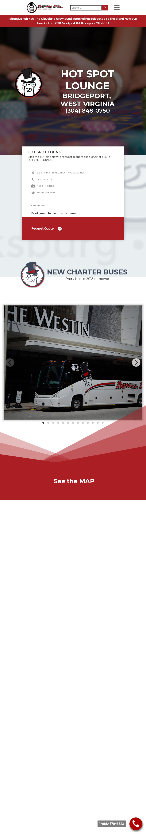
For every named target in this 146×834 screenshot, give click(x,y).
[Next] (136, 362)
